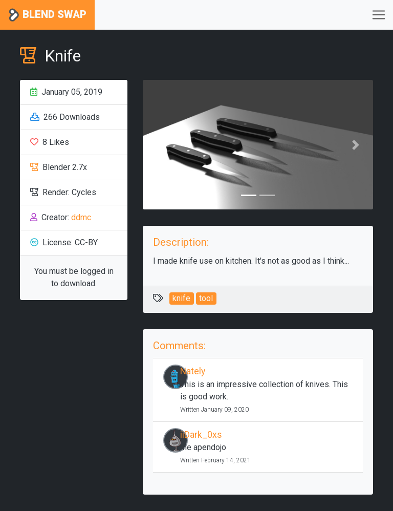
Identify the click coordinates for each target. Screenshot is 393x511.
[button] (160, 144)
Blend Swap (47, 15)
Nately (192, 371)
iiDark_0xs (201, 435)
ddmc (81, 217)
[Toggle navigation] (378, 15)
